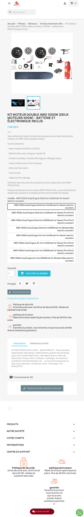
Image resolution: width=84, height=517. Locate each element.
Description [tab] (20, 343)
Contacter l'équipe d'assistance (23, 298)
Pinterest (34, 283)
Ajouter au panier (34, 273)
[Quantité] (10, 273)
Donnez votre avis (19, 292)
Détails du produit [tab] (39, 343)
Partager (20, 283)
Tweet (27, 283)
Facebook (10, 409)
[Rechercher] (21, 12)
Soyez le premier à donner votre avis (42, 388)
